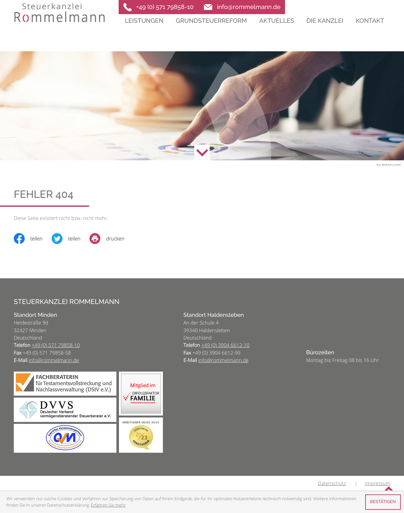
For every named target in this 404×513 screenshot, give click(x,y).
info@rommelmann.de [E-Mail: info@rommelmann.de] (54, 360)
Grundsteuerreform (211, 32)
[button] (158, 7)
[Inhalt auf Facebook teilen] (33, 238)
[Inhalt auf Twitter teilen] (70, 238)
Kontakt (370, 32)
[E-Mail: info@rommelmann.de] (242, 7)
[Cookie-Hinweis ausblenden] (383, 502)
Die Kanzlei (325, 32)
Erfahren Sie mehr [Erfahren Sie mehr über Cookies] (108, 505)
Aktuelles (276, 32)
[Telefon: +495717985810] (56, 345)
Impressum (377, 483)
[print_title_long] (111, 238)
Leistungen (144, 32)
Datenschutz (332, 483)
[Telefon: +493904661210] (225, 345)
